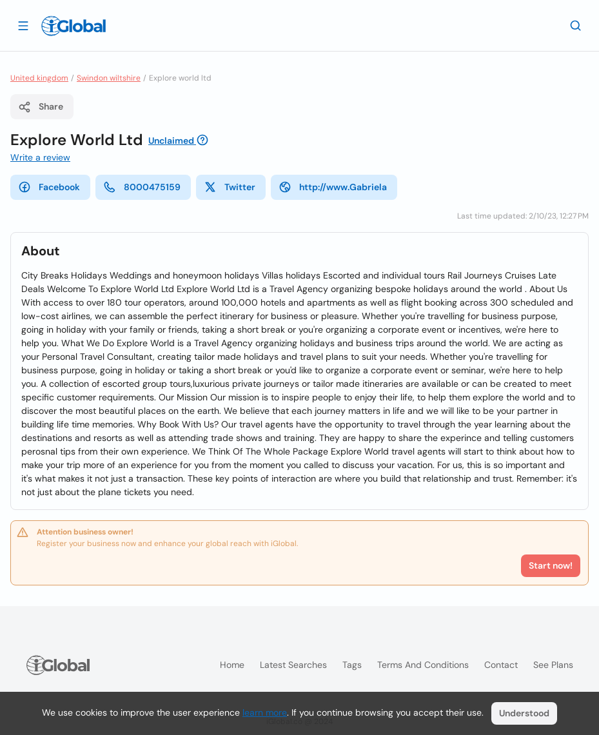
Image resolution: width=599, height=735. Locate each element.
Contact (501, 665)
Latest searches (293, 665)
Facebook (49, 187)
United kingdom (39, 78)
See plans (553, 665)
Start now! (551, 565)
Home (232, 665)
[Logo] (73, 26)
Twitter (229, 187)
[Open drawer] (23, 25)
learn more (264, 712)
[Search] (576, 25)
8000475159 (142, 187)
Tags (352, 665)
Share (40, 107)
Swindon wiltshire (109, 78)
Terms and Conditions (423, 665)
